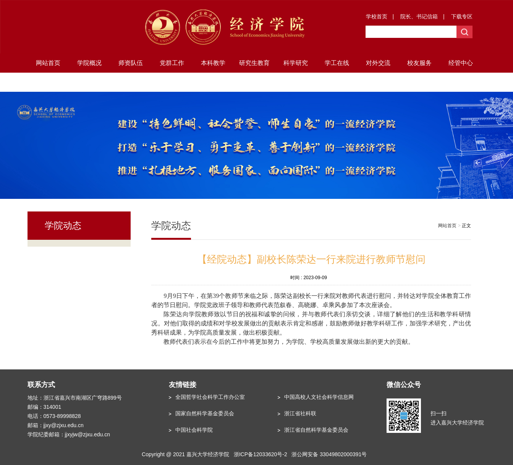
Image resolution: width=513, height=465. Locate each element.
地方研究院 (48, 82)
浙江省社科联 (300, 413)
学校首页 (376, 16)
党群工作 (172, 63)
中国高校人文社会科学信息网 (319, 397)
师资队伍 (130, 63)
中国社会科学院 (194, 430)
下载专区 (462, 16)
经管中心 (460, 63)
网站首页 (48, 63)
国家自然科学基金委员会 (204, 413)
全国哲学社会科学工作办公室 (210, 397)
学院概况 (89, 63)
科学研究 (295, 63)
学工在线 (337, 63)
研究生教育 (254, 63)
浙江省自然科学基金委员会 (316, 430)
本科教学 (213, 63)
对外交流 (378, 63)
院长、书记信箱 (419, 16)
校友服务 (419, 63)
